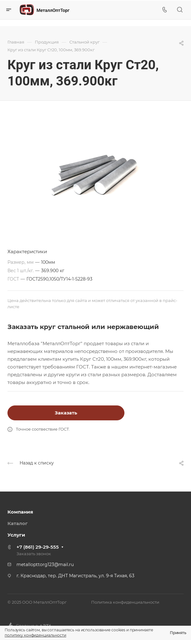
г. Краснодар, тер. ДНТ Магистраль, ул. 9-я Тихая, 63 (75, 575)
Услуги (16, 535)
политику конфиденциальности (35, 635)
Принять (178, 632)
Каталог (17, 523)
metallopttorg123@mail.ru (45, 564)
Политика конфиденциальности (125, 602)
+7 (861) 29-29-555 (37, 547)
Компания (20, 512)
